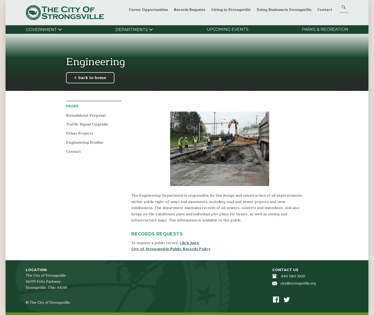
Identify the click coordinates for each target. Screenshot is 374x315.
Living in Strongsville (231, 10)
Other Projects (79, 134)
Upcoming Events (227, 29)
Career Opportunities (148, 10)
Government (41, 29)
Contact (324, 10)
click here (189, 243)
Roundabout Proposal (86, 116)
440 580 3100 (293, 276)
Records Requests (189, 10)
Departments (131, 29)
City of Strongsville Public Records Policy (171, 249)
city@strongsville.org (298, 283)
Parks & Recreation (325, 29)
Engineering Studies (84, 143)
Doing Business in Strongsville (284, 10)
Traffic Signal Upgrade (87, 124)
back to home (92, 77)
